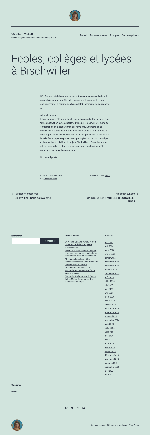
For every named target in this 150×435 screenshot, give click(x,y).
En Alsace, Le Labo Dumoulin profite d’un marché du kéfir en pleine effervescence (81, 244)
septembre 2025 (112, 273)
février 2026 (110, 254)
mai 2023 (109, 371)
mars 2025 (109, 297)
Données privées (98, 35)
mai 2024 (109, 336)
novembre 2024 (112, 312)
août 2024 (109, 324)
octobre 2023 (111, 363)
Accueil (83, 35)
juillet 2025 (110, 281)
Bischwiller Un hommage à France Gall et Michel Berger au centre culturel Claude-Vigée (80, 279)
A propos (114, 35)
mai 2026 (109, 242)
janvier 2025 (110, 304)
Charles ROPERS (50, 178)
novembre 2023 (112, 359)
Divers (107, 175)
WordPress (134, 425)
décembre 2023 (112, 355)
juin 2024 (109, 332)
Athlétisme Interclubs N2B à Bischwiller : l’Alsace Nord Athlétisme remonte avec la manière (81, 262)
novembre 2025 (112, 265)
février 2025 (110, 300)
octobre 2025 (111, 269)
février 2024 (110, 347)
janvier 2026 (110, 258)
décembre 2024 (112, 308)
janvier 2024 (110, 351)
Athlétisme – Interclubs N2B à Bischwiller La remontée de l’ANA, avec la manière (80, 270)
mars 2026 (109, 250)
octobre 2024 (111, 316)
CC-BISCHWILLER (22, 33)
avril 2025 (109, 293)
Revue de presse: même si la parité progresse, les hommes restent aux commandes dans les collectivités (81, 253)
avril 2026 (109, 246)
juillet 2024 (110, 328)
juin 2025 (109, 285)
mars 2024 (109, 343)
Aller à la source (48, 115)
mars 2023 (109, 374)
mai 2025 (109, 289)
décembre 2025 (112, 261)
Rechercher (16, 236)
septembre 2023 (112, 367)
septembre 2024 (112, 320)
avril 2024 (109, 339)
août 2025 (109, 277)
